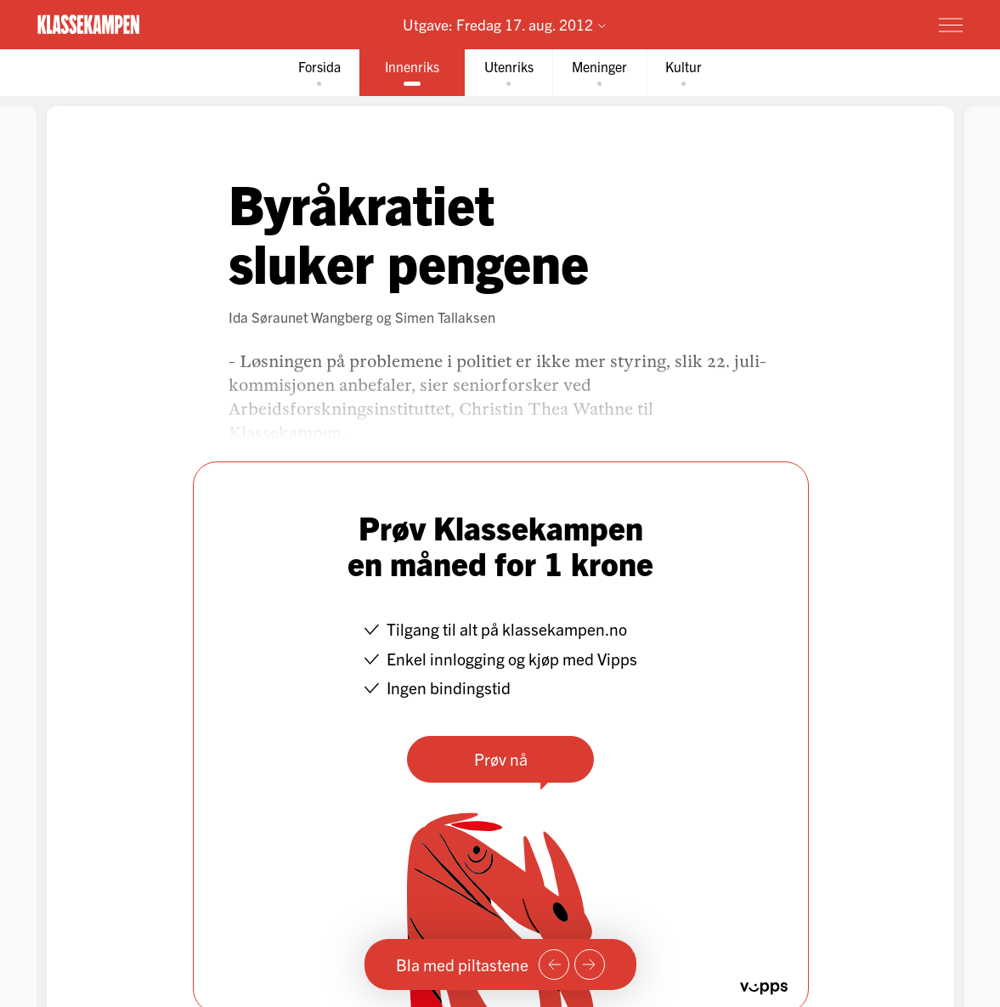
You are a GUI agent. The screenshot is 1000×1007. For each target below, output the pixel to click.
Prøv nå (500, 760)
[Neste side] (589, 964)
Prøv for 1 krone (850, 23)
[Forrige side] (554, 964)
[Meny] (951, 24)
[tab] (309, 73)
